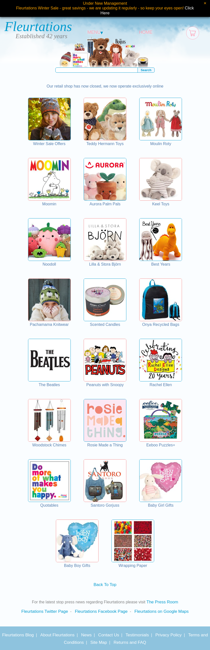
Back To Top (105, 584)
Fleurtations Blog (18, 635)
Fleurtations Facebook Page (101, 611)
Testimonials (137, 635)
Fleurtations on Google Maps (162, 611)
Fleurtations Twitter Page (44, 611)
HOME (145, 32)
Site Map (98, 642)
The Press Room (162, 602)
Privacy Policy (168, 635)
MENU (95, 32)
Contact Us (108, 635)
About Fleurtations (57, 635)
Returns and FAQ (129, 642)
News (86, 635)
